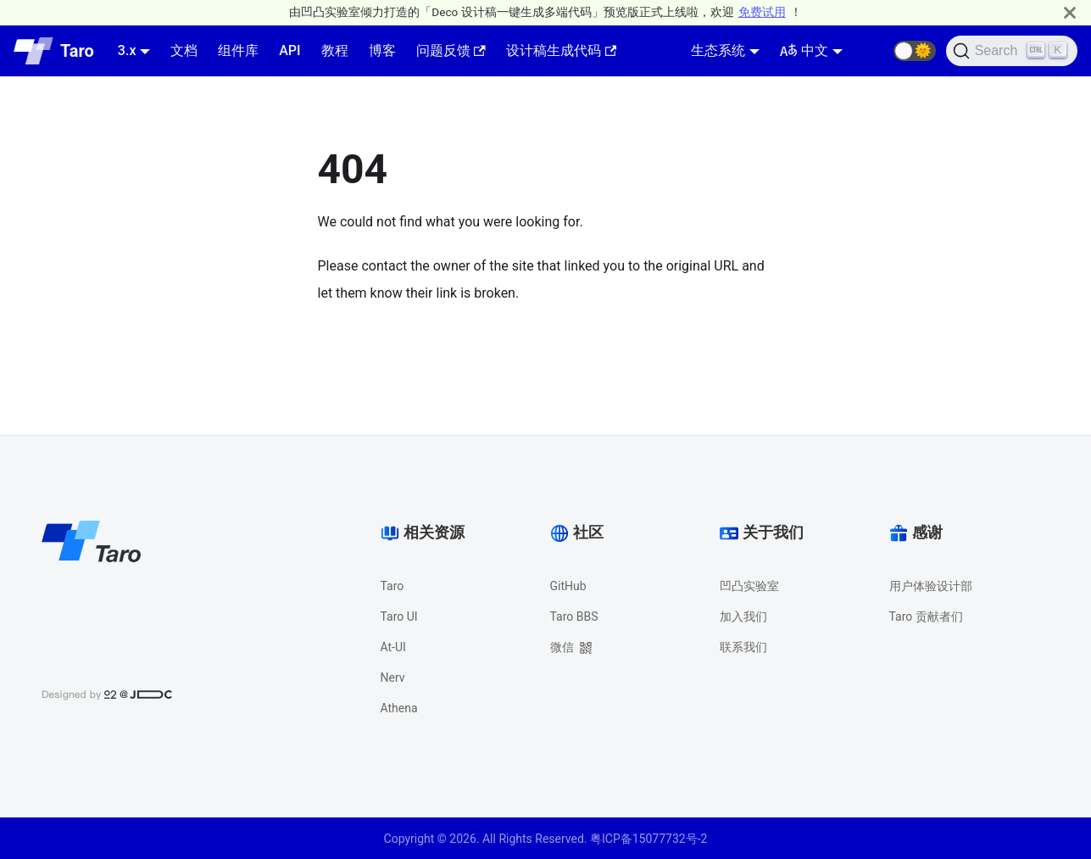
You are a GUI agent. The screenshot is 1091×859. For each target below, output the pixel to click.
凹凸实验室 (749, 586)
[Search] (1011, 51)
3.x (127, 50)
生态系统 (718, 50)
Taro (392, 586)
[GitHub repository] (873, 50)
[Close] (1070, 12)
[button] (914, 51)
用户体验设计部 (930, 586)
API (289, 50)
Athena (399, 708)
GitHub (568, 586)
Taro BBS (574, 616)
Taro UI (399, 616)
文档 (184, 50)
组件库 (238, 50)
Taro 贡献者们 (926, 616)
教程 (334, 50)
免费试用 (762, 12)
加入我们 (743, 616)
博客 (382, 50)
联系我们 (743, 647)
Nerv (393, 677)
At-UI (393, 647)
